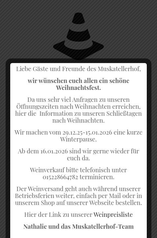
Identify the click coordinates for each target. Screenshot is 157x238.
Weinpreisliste (113, 226)
